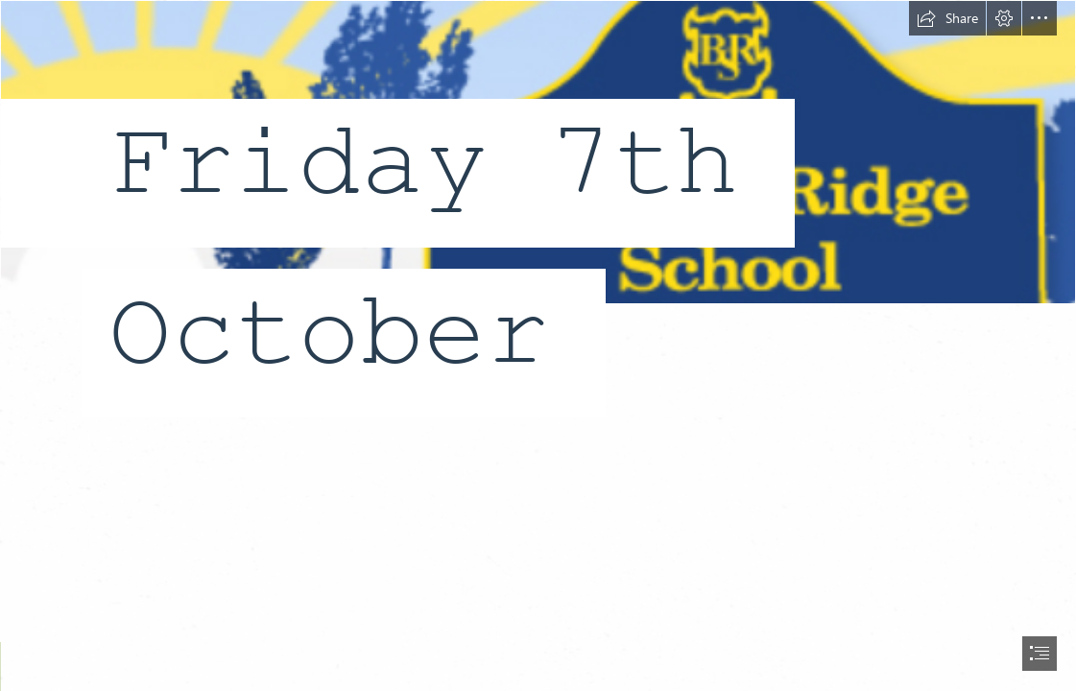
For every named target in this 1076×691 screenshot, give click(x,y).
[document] (538, 345)
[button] (947, 18)
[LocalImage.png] (538, 229)
